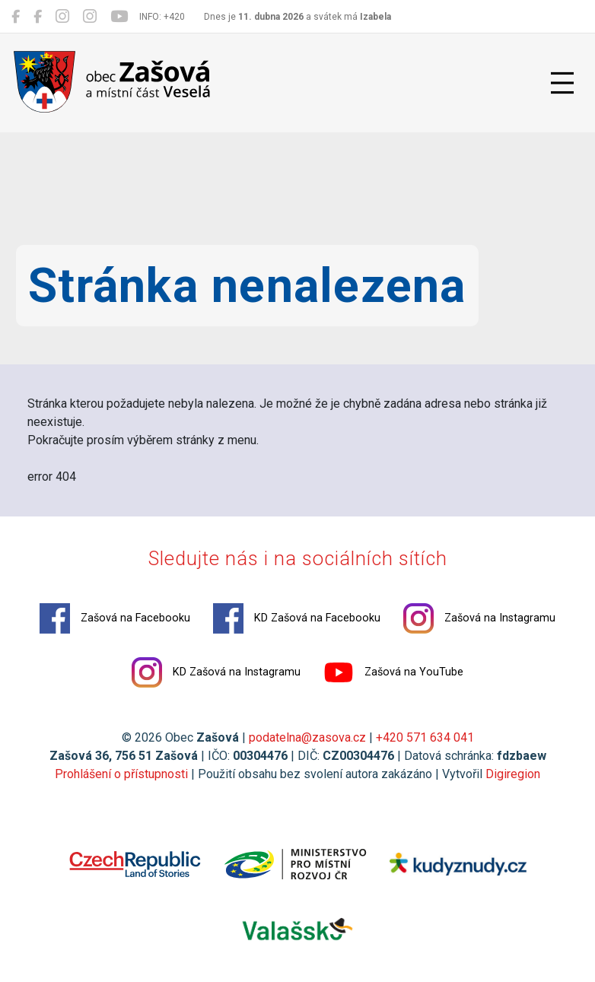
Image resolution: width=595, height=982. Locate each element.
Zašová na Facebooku (115, 618)
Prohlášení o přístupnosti (121, 774)
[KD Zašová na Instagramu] (90, 17)
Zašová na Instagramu (479, 618)
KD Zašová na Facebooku (296, 618)
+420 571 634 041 (425, 737)
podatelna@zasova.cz (307, 737)
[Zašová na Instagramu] (62, 17)
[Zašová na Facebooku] (15, 17)
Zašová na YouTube (393, 672)
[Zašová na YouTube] (119, 17)
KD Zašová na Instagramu (216, 672)
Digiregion (512, 774)
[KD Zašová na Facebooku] (37, 17)
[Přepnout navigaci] (562, 82)
